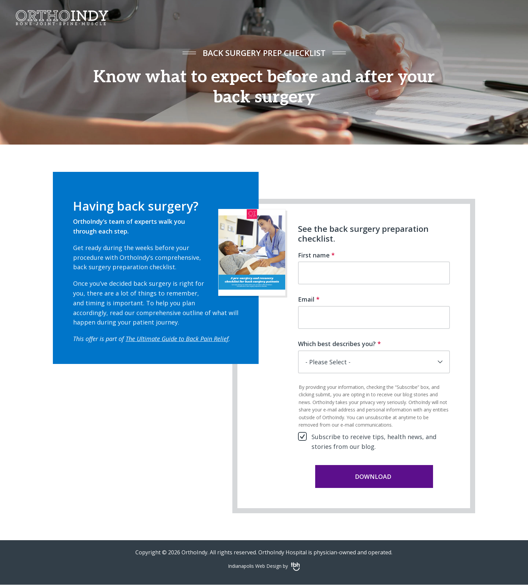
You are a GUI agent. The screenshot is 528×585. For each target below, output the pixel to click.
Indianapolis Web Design (255, 566)
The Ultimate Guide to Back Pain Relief (177, 339)
